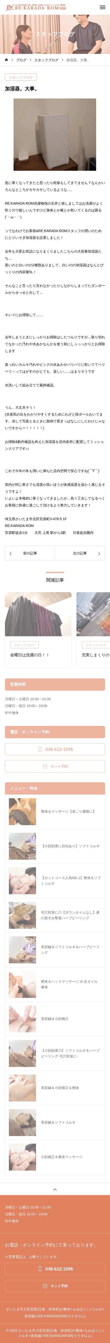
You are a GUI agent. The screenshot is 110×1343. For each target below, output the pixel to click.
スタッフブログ (21, 77)
